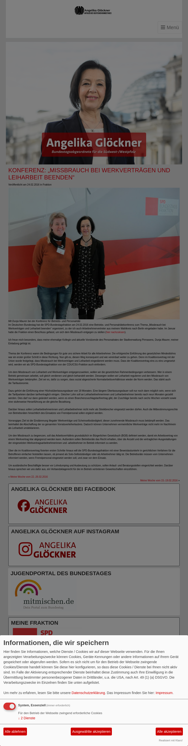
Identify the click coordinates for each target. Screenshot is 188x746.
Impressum (164, 693)
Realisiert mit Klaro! (171, 740)
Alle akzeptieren (169, 732)
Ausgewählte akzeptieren (91, 732)
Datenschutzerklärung (88, 693)
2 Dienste (26, 718)
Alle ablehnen (15, 732)
